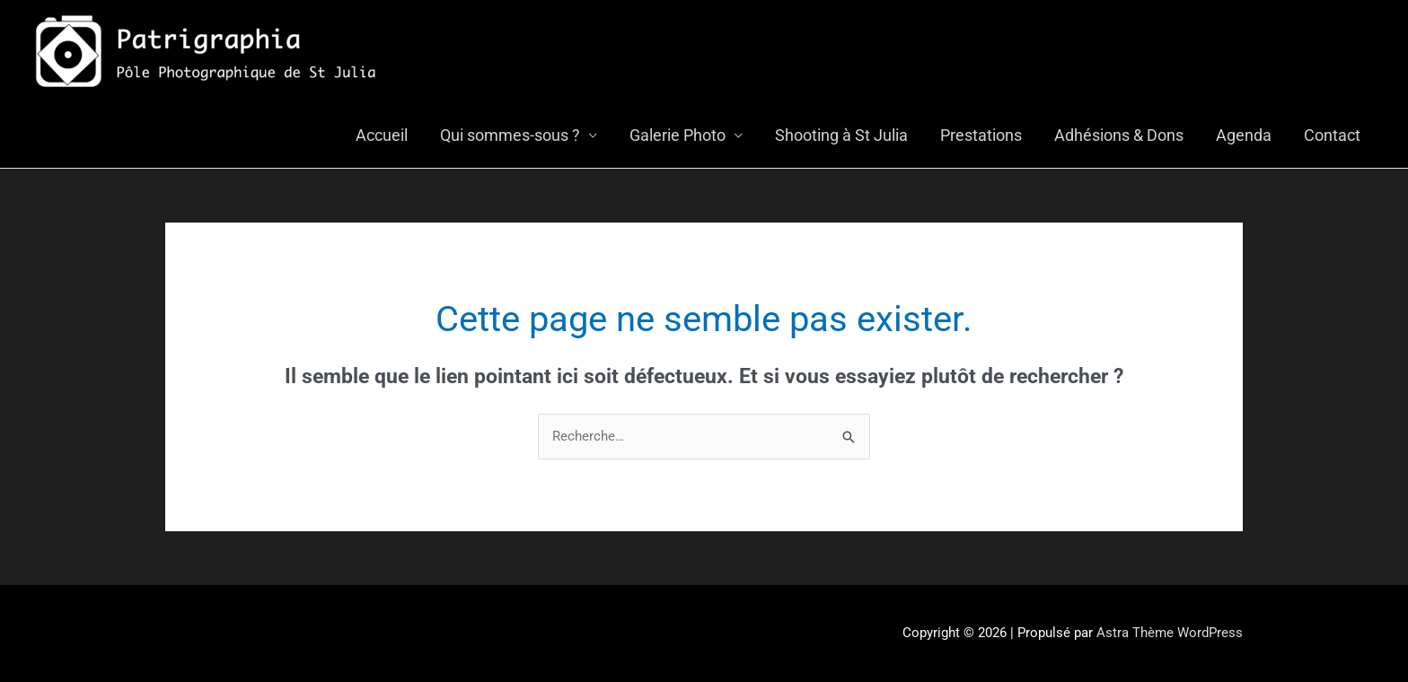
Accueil (382, 135)
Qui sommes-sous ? (510, 135)
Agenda (1244, 135)
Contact (1332, 135)
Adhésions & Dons (1119, 135)
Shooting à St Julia (841, 135)
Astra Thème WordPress (1169, 633)
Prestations (981, 135)
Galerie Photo (677, 135)
